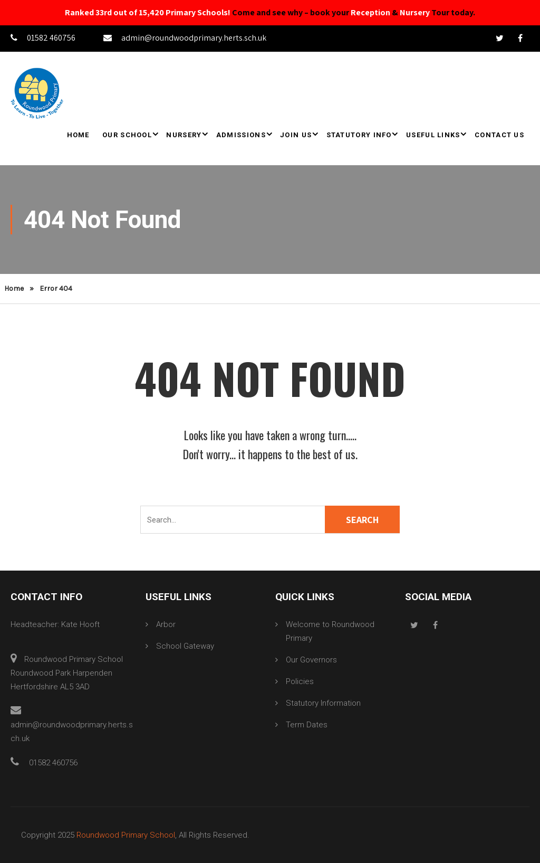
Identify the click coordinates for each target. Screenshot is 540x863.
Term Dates (306, 724)
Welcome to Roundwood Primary (330, 631)
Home (78, 135)
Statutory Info (359, 135)
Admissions (241, 135)
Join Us (296, 135)
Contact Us (499, 135)
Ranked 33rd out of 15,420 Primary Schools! (147, 12)
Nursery (415, 12)
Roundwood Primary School (125, 835)
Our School (127, 135)
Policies (300, 681)
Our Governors (311, 660)
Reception (370, 12)
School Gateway (185, 646)
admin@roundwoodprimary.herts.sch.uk (184, 37)
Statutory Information (323, 703)
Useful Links (433, 135)
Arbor (166, 624)
